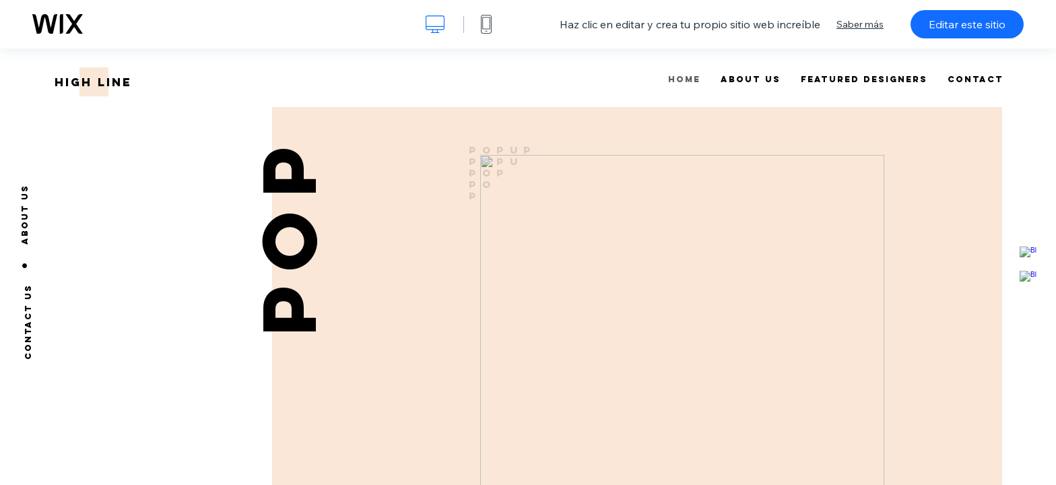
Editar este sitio (967, 24)
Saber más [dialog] (860, 24)
